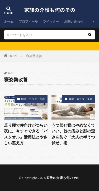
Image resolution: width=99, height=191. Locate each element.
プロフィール (28, 21)
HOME (13, 56)
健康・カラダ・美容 (33, 98)
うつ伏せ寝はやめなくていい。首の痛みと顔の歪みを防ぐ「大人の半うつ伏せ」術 (73, 134)
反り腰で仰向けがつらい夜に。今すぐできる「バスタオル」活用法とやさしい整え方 (26, 134)
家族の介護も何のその (62, 178)
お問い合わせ (73, 21)
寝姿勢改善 (34, 56)
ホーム (8, 21)
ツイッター (51, 21)
